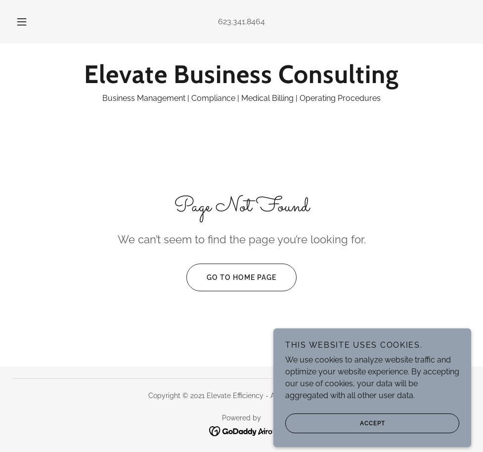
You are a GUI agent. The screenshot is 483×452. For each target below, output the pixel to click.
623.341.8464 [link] (241, 21)
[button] (32, 22)
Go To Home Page (231, 277)
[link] (241, 80)
